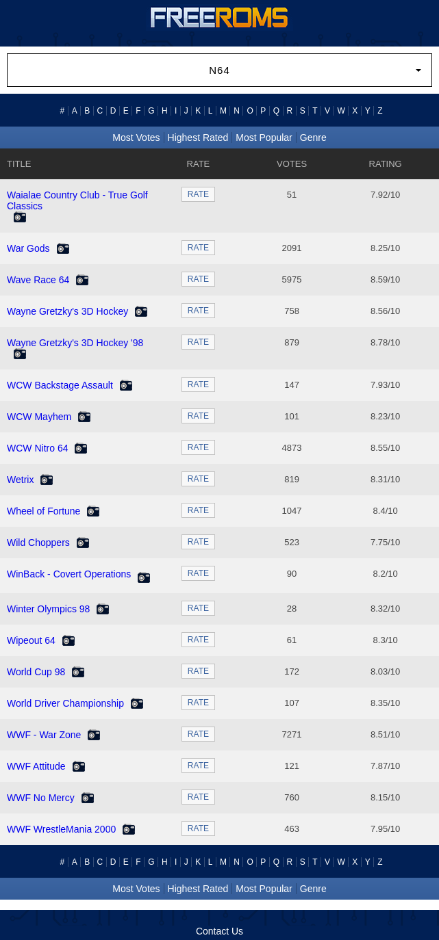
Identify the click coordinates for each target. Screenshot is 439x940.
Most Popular (264, 137)
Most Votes (136, 137)
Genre (313, 137)
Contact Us (219, 931)
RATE (198, 194)
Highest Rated (198, 137)
